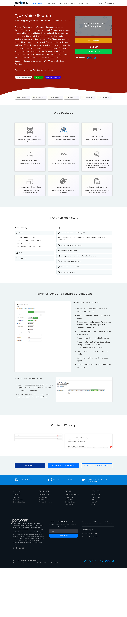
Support (73, 3)
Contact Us (16, 494)
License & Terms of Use (72, 494)
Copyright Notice (70, 502)
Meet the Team (18, 499)
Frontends (71, 97)
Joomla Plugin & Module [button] (23, 77)
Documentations (63, 3)
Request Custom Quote (97, 466)
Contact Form (95, 502)
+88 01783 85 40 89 (89, 533)
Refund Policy (69, 497)
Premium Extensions (45, 502)
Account (109, 3)
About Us (16, 497)
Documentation (88, 97)
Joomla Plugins (50, 3)
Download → (30, 466)
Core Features (22, 97)
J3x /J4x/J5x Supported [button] (53, 77)
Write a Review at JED (63, 466)
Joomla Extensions (19, 502)
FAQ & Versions (39, 97)
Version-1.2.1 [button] (38, 77)
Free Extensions (44, 494)
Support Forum (104, 97)
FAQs (92, 499)
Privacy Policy (69, 499)
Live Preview (94, 40)
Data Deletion (69, 504)
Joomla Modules (37, 3)
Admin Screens (55, 97)
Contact (81, 3)
